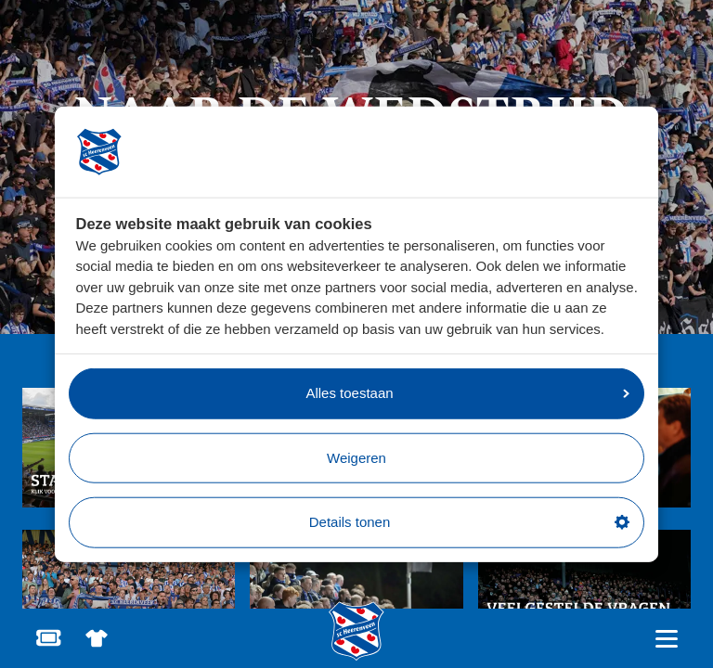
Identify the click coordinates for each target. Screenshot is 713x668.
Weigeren (356, 457)
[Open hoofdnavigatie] (666, 639)
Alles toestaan (467, 393)
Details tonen (469, 522)
